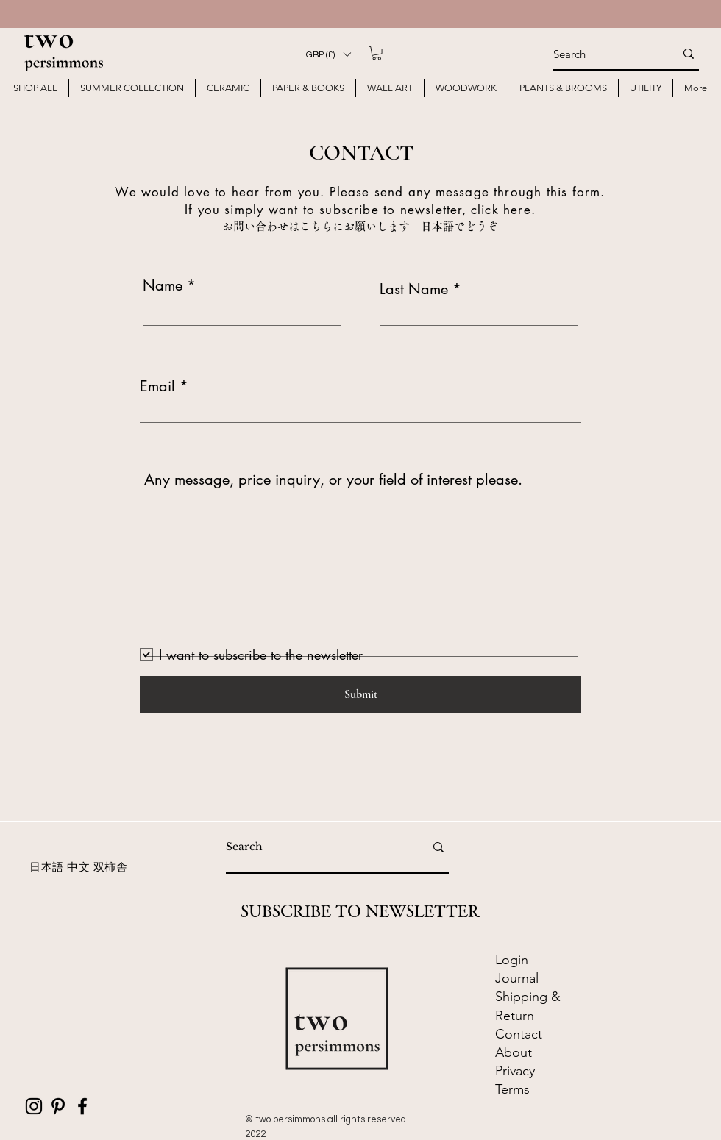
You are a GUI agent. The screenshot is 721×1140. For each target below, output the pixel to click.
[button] (328, 54)
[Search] (603, 53)
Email (157, 386)
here (517, 210)
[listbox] (328, 54)
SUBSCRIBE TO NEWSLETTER (360, 911)
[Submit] (360, 694)
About (513, 1052)
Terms (512, 1089)
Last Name (414, 289)
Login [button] (511, 960)
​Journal (517, 978)
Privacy (515, 1071)
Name (162, 285)
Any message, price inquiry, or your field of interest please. (333, 479)
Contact (520, 1034)
